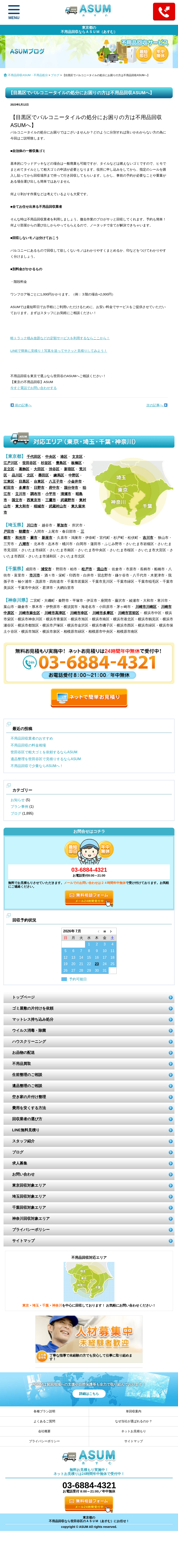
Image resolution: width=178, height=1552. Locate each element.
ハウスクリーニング (29, 1041)
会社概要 (44, 1431)
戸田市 (9, 531)
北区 (30, 475)
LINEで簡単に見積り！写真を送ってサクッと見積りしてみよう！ (58, 351)
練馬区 (58, 475)
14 (81, 957)
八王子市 (56, 481)
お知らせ (18, 800)
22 (89, 964)
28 (81, 970)
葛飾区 (24, 469)
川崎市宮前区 (128, 613)
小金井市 (75, 481)
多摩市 (24, 488)
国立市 (17, 500)
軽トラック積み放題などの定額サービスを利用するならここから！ (60, 338)
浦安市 (46, 569)
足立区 (9, 469)
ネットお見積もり (133, 1431)
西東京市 (34, 500)
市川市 (34, 575)
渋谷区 (54, 469)
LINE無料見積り (26, 1130)
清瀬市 (66, 494)
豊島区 (61, 463)
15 (89, 957)
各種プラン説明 (44, 1411)
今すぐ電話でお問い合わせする (33, 388)
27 (73, 970)
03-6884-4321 (89, 869)
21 (81, 964)
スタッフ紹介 (23, 1141)
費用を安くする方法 (29, 1108)
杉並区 (46, 463)
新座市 (47, 538)
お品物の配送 (23, 1053)
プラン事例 (19, 806)
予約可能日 (78, 979)
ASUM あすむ (89, 11)
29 (89, 970)
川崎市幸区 (79, 613)
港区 (63, 457)
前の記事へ (21, 405)
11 (112, 951)
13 (73, 957)
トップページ (23, 997)
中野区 (73, 475)
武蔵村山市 (57, 506)
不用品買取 (21, 1064)
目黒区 (24, 481)
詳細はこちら (89, 1394)
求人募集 (19, 1163)
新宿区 (69, 469)
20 (73, 964)
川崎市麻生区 (29, 613)
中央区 (50, 457)
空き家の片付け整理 (29, 1097)
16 (97, 957)
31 (105, 970)
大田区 (39, 469)
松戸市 (86, 569)
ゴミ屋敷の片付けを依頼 (32, 1008)
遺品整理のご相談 (27, 1086)
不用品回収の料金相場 (28, 745)
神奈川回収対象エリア (31, 1219)
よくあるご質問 (44, 1421)
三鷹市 (50, 500)
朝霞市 (24, 531)
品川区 (17, 475)
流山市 (102, 569)
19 (66, 964)
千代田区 (34, 457)
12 (66, 957)
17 (105, 957)
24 (105, 964)
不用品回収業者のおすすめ (32, 738)
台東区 (39, 481)
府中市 (54, 488)
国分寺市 (71, 488)
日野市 (39, 488)
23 (97, 964)
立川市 (20, 494)
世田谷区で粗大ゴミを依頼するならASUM (44, 752)
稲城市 (39, 506)
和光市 (20, 538)
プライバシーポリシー (31, 1230)
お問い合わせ (23, 1174)
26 (66, 970)
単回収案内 (133, 1411)
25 (112, 964)
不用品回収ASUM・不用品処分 (28, 75)
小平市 (50, 494)
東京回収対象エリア (29, 1185)
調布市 (35, 494)
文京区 (77, 457)
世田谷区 (29, 463)
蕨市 (33, 538)
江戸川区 (11, 463)
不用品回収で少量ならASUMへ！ (37, 766)
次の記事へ (156, 405)
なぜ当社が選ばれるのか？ (133, 1421)
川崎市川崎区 (146, 607)
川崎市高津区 (55, 613)
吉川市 (148, 538)
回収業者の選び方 (27, 1119)
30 (97, 970)
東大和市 (22, 506)
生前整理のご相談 (27, 1075)
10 (105, 951)
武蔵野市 (68, 500)
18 (112, 957)
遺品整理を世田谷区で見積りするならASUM (46, 759)
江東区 (9, 481)
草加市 (62, 525)
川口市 (32, 525)
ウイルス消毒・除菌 (29, 1030)
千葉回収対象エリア (29, 1207)
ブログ (55, 75)
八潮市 (24, 544)
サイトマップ (23, 1241)
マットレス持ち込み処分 (32, 1019)
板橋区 (76, 463)
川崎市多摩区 (103, 613)
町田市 (9, 488)
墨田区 (43, 475)
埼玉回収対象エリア (29, 1196)
